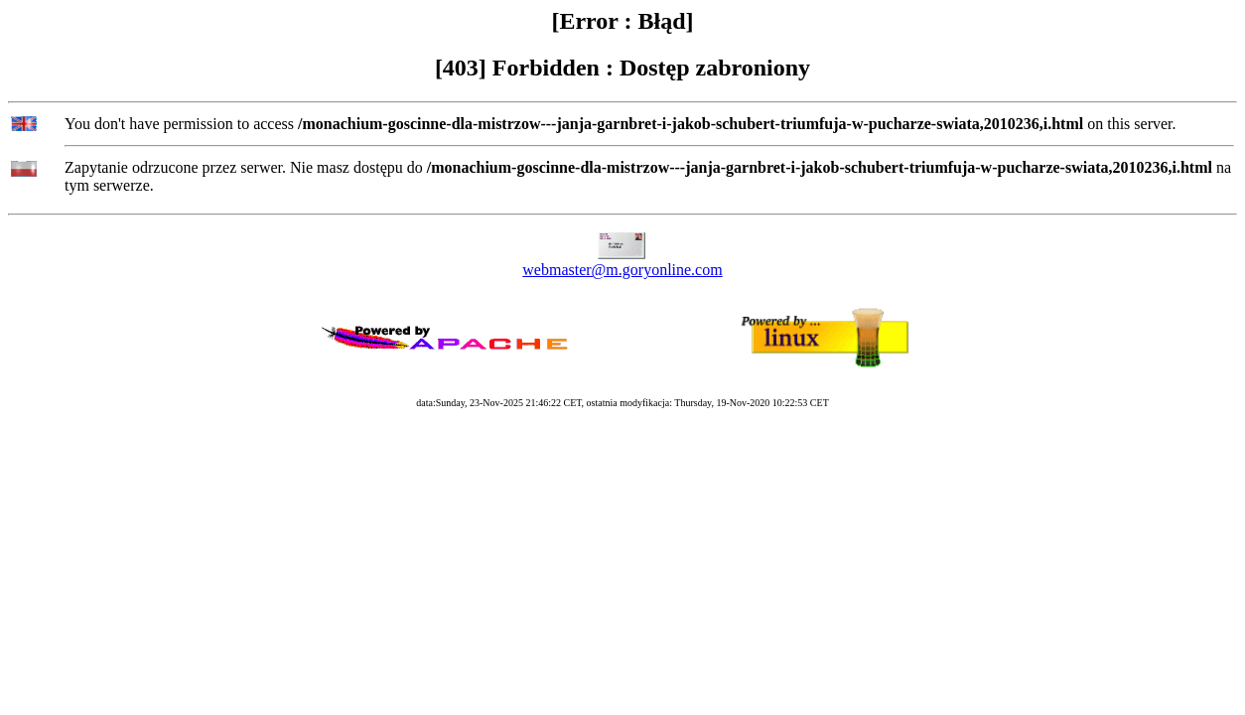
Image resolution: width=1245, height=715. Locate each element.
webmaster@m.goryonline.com (622, 269)
